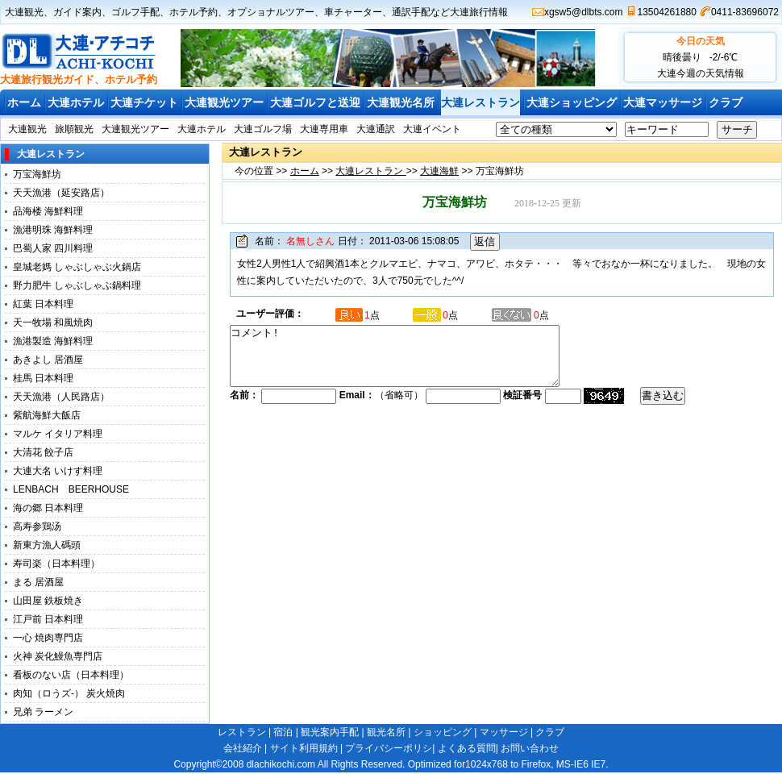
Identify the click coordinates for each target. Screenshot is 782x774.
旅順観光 (74, 129)
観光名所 (386, 732)
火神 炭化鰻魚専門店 (57, 656)
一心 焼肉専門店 (48, 637)
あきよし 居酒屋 (48, 359)
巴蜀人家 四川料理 (53, 248)
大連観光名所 (401, 102)
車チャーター (353, 12)
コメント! (414, 362)
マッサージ (504, 732)
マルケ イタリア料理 (57, 433)
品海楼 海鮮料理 (48, 211)
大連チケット (144, 102)
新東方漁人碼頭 (51, 545)
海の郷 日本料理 (48, 508)
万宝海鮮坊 (37, 174)
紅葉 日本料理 (43, 304)
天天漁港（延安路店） (61, 192)
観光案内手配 (330, 732)
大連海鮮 (439, 171)
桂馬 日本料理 (43, 378)
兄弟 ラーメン (43, 712)
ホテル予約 (193, 12)
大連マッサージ (662, 102)
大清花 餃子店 (43, 452)
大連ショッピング (571, 102)
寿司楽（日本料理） (56, 563)
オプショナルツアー (270, 12)
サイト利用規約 (304, 748)
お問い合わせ (530, 748)
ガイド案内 (77, 12)
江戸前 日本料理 (48, 619)
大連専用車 (324, 129)
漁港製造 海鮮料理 (53, 341)
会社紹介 (242, 748)
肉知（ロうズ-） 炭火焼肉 (69, 693)
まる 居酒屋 (38, 582)
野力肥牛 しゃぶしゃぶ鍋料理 (77, 285)
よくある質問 (467, 748)
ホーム (24, 102)
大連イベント (432, 129)
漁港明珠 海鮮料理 (53, 229)
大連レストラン (480, 102)
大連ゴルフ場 (263, 129)
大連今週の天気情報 (700, 73)
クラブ (725, 102)
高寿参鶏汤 (37, 526)
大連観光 (24, 12)
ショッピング (443, 732)
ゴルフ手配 (135, 12)
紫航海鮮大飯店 (47, 415)
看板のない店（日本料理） (71, 674)
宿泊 (283, 732)
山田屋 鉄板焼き (48, 600)
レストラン (242, 732)
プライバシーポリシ (388, 748)
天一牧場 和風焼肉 (53, 322)
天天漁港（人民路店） (61, 396)
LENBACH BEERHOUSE (71, 489)
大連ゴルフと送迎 (315, 102)
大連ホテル (76, 102)
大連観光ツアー (224, 102)
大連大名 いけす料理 (62, 470)
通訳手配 (411, 12)
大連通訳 (375, 129)
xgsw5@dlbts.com (583, 12)
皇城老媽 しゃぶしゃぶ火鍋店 (77, 267)
